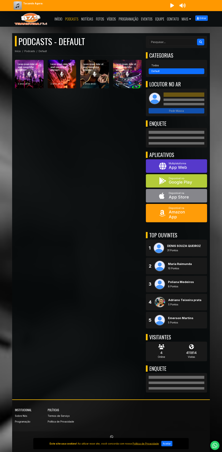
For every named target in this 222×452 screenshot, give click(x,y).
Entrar (201, 18)
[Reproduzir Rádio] (172, 5)
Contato (173, 19)
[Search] (200, 42)
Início (58, 19)
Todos (155, 65)
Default (155, 71)
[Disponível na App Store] (176, 195)
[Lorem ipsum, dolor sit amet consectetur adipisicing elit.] (62, 74)
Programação (128, 19)
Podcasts (71, 19)
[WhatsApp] (111, 437)
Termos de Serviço (59, 415)
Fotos (100, 19)
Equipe (159, 19)
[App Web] (176, 166)
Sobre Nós (21, 415)
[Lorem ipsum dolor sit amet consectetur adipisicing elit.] (29, 74)
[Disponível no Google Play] (176, 181)
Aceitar (167, 443)
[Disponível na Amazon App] (176, 213)
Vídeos (111, 19)
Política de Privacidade (61, 421)
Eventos (146, 19)
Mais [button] (185, 19)
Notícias (87, 19)
